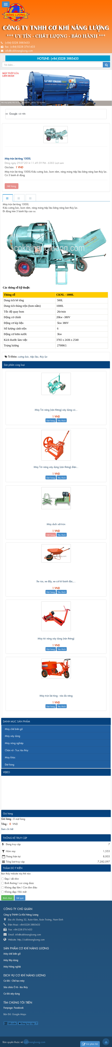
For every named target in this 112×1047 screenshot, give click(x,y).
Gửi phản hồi (90, 1044)
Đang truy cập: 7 (28, 1023)
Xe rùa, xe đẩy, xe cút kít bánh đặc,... (56, 581)
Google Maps (19, 1013)
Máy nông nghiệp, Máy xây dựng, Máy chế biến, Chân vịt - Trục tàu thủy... (23, 102)
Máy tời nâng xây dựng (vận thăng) (56, 638)
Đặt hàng (51, 420)
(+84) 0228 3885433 (17, 42)
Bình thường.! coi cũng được (17, 883)
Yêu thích (62, 420)
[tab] (8, 198)
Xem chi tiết (7, 828)
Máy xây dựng (12, 735)
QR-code (10, 1023)
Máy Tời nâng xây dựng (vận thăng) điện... (56, 466)
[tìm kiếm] (51, 114)
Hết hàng (11, 185)
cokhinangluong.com (26, 1041)
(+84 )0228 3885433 (64, 58)
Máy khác (10, 757)
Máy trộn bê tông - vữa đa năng (56, 695)
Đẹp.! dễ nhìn (10, 878)
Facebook (18, 1007)
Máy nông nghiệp (14, 742)
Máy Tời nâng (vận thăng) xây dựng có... (56, 409)
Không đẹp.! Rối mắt (13, 891)
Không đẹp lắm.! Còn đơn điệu (19, 887)
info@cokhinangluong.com (19, 50)
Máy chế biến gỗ (14, 728)
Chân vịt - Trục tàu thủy (16, 750)
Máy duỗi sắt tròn (56, 523)
